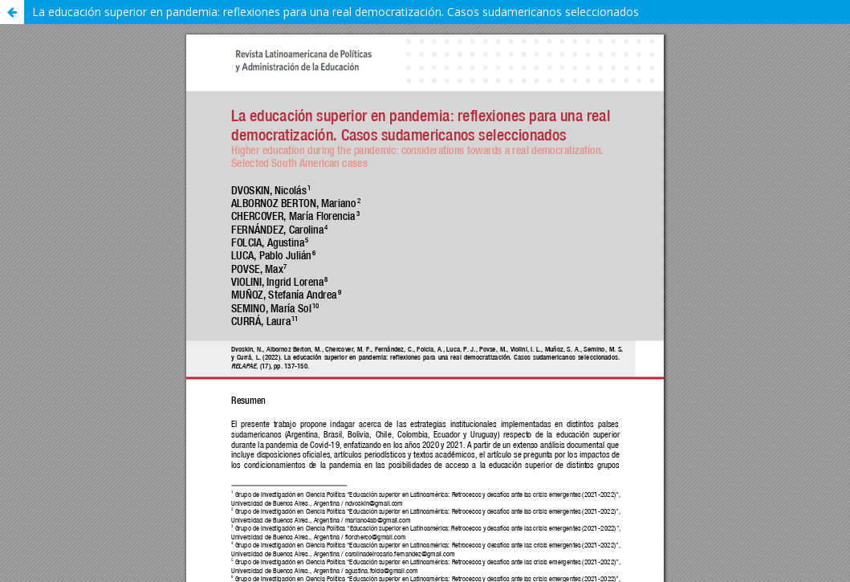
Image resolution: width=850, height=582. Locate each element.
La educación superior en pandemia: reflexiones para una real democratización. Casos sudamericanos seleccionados (335, 11)
